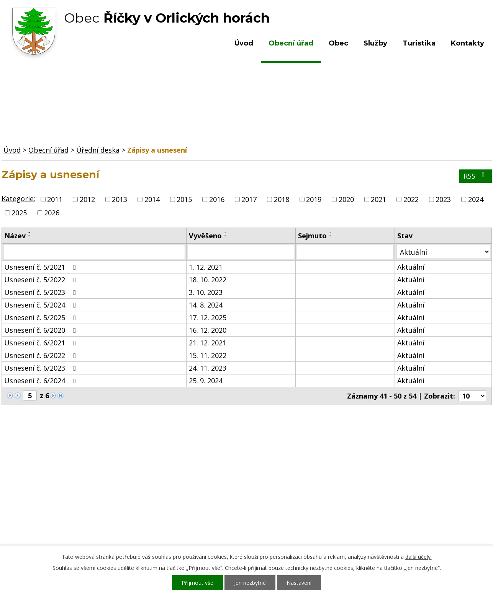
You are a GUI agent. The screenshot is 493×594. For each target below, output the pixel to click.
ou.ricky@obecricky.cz (229, 515)
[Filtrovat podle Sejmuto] (345, 252)
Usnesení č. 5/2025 (41, 317)
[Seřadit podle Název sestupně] (30, 235)
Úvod (243, 43)
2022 (411, 199)
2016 (216, 199)
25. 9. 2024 (206, 380)
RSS (476, 176)
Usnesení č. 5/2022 (41, 279)
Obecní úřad (291, 43)
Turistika (419, 43)
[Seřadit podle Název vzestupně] (30, 232)
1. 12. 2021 (206, 267)
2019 (313, 199)
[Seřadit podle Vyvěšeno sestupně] (226, 235)
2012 (87, 199)
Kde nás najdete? (408, 485)
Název (15, 235)
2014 (152, 199)
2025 (19, 212)
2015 (184, 199)
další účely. (418, 556)
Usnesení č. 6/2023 (41, 368)
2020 (346, 199)
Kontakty (467, 43)
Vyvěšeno (205, 235)
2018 (281, 199)
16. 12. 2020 (207, 330)
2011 (54, 199)
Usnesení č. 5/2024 (41, 304)
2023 (443, 199)
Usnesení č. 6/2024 (41, 380)
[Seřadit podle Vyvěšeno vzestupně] (226, 232)
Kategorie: (18, 198)
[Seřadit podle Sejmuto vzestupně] (331, 232)
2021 (378, 199)
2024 (475, 199)
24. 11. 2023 (207, 368)
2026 (51, 212)
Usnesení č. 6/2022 (41, 355)
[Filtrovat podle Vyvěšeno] (241, 252)
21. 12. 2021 (207, 342)
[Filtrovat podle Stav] (443, 252)
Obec (338, 43)
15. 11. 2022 (207, 355)
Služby (375, 43)
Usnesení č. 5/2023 (41, 292)
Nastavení (299, 582)
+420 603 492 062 (195, 493)
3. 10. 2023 (206, 292)
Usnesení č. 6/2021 (41, 342)
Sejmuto (312, 235)
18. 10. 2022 (207, 279)
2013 (119, 199)
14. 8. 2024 (206, 304)
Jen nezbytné (250, 582)
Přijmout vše (197, 582)
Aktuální (410, 267)
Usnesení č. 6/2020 (41, 330)
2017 (249, 199)
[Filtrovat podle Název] (94, 252)
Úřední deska (98, 150)
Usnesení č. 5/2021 (41, 267)
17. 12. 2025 (207, 317)
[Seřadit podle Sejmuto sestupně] (331, 235)
